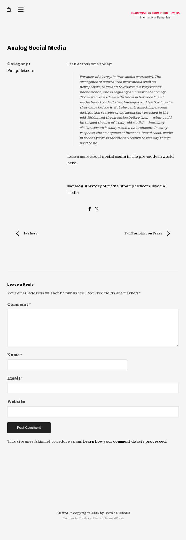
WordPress (116, 518)
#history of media (102, 186)
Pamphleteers (20, 70)
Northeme (85, 518)
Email (15, 378)
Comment (19, 304)
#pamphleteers (135, 186)
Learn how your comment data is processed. (125, 441)
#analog (75, 186)
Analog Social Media (36, 47)
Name (14, 354)
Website (16, 401)
